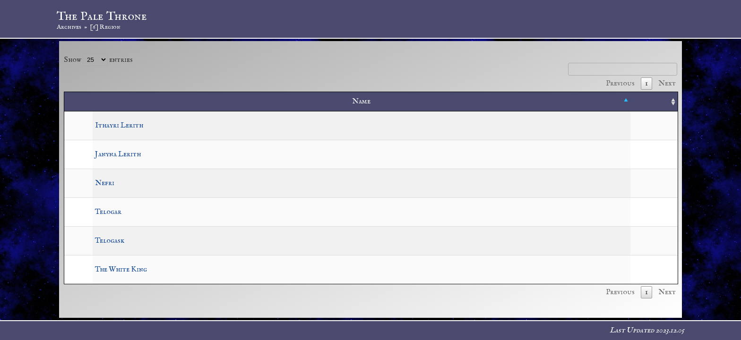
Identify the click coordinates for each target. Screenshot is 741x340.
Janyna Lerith (118, 154)
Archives (69, 27)
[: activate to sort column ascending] (654, 101)
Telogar (108, 212)
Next (667, 83)
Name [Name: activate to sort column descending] (361, 101)
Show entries (98, 60)
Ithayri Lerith (119, 125)
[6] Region (105, 27)
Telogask (109, 241)
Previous (620, 83)
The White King (121, 269)
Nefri (104, 183)
